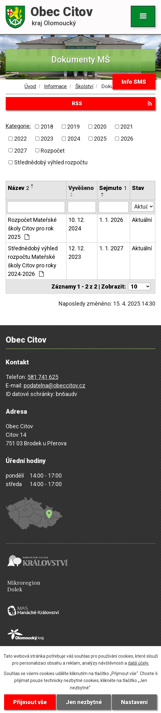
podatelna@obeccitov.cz (54, 385)
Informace (55, 86)
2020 (100, 126)
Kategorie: (18, 126)
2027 (20, 150)
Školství (84, 86)
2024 (73, 138)
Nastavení (134, 702)
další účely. (138, 663)
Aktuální (142, 219)
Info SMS (134, 81)
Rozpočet (53, 150)
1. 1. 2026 (111, 219)
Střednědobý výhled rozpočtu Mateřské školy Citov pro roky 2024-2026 (33, 261)
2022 (20, 138)
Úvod (30, 86)
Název (18, 188)
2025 (100, 138)
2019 (73, 126)
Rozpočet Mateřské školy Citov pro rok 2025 (32, 228)
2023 (47, 138)
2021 (126, 126)
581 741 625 (42, 377)
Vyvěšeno (81, 188)
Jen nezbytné (84, 702)
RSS (112, 103)
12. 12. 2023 (76, 252)
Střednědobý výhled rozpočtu (51, 162)
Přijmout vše (30, 702)
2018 (47, 126)
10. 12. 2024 (76, 224)
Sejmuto (113, 188)
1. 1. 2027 (111, 248)
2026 (127, 138)
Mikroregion (82, 586)
